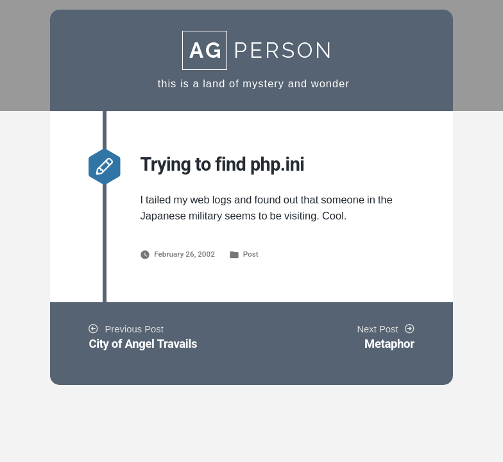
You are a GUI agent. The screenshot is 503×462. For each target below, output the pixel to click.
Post (251, 254)
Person (258, 50)
